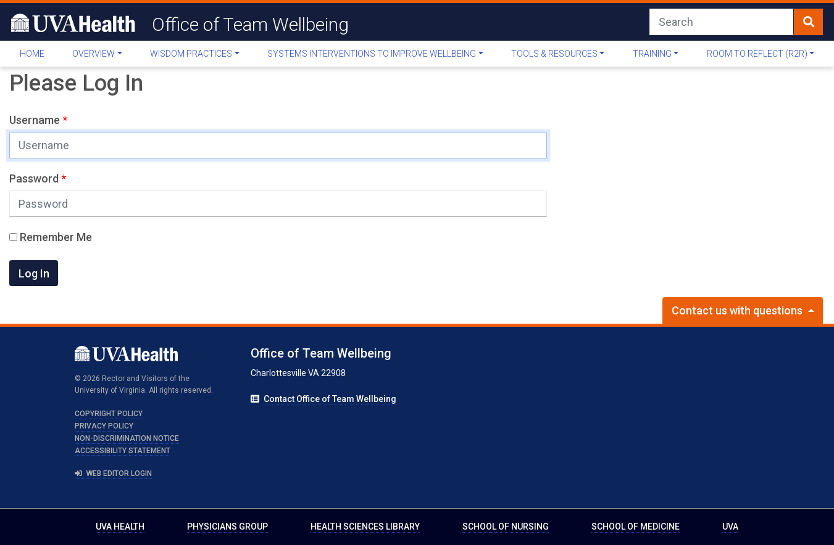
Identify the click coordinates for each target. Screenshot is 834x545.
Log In (34, 273)
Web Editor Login (113, 473)
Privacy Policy (104, 426)
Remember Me (50, 237)
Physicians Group (227, 526)
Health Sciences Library (365, 526)
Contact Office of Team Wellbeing (330, 399)
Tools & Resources (554, 54)
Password (35, 178)
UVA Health (120, 526)
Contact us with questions (738, 310)
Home (32, 54)
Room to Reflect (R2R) (757, 54)
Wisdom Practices (191, 54)
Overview (93, 54)
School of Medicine (635, 526)
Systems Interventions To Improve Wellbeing (371, 54)
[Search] (721, 22)
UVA (730, 526)
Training (652, 54)
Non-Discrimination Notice (127, 438)
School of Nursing (505, 526)
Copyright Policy (109, 413)
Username (35, 119)
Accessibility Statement (122, 450)
